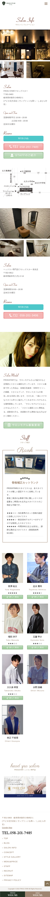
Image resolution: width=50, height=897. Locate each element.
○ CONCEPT (8, 852)
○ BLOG (6, 843)
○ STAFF (6, 866)
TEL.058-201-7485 (17, 833)
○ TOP (5, 838)
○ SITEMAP (7, 875)
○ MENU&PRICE (10, 862)
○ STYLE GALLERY (11, 857)
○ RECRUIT (7, 871)
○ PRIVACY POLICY (11, 880)
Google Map (7, 828)
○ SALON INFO (9, 848)
